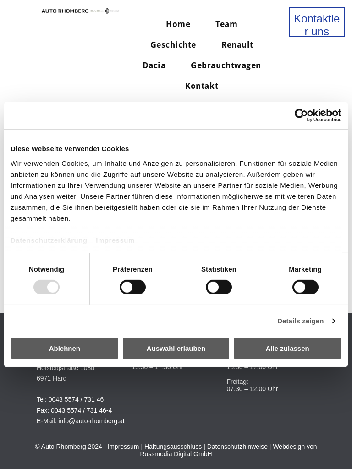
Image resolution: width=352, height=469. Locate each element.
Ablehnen (64, 348)
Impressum (115, 240)
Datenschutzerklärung (49, 240)
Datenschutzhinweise (237, 446)
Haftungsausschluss (173, 446)
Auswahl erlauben (176, 348)
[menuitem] (181, 24)
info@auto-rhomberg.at (91, 421)
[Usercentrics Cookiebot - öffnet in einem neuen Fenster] (301, 115)
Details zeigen (300, 321)
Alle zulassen (287, 348)
